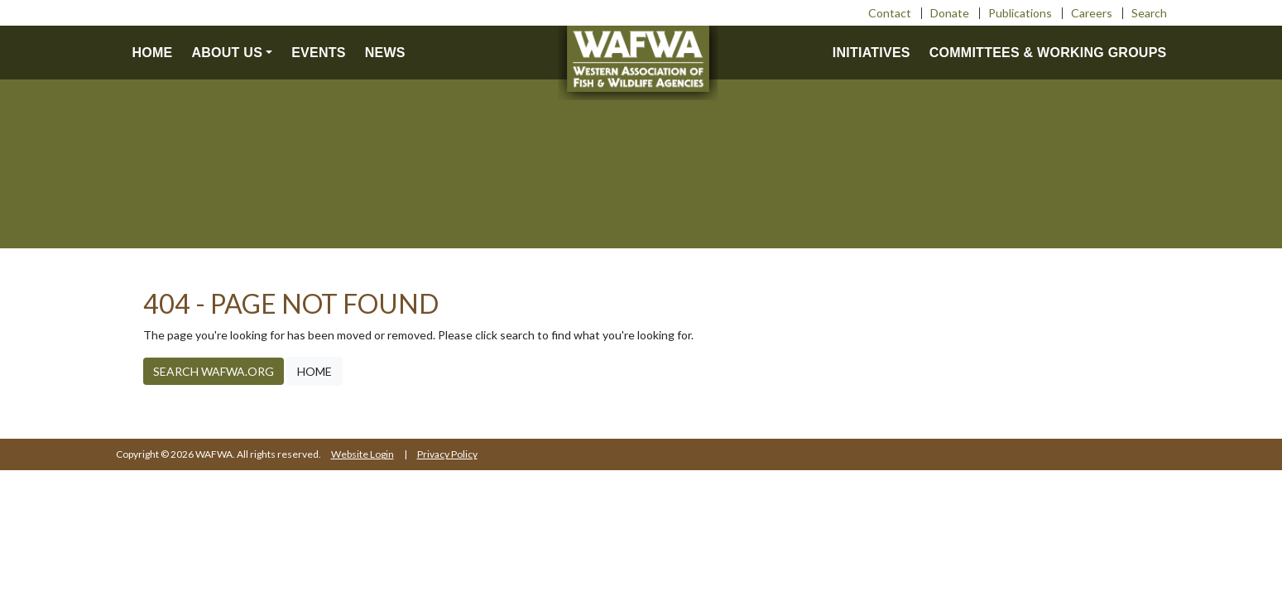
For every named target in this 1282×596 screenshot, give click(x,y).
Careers (1091, 13)
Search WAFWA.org (213, 371)
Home (152, 53)
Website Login (362, 454)
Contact (889, 13)
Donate (949, 13)
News (385, 53)
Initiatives (871, 53)
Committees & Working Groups (1048, 53)
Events (318, 53)
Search (1149, 13)
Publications (1020, 13)
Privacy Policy (447, 454)
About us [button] (227, 53)
